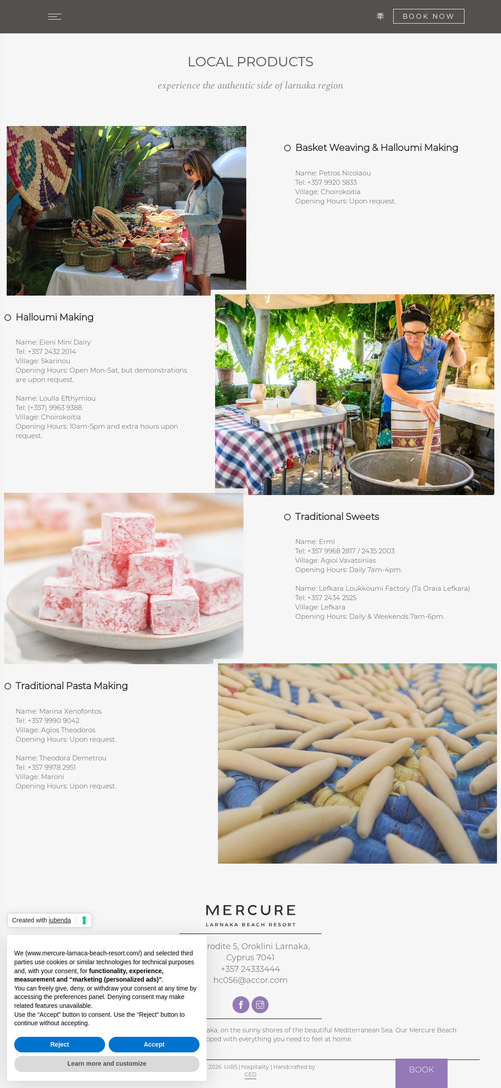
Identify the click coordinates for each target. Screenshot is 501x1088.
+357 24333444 (250, 969)
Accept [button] (154, 1044)
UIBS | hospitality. (246, 1067)
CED (250, 1074)
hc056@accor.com (250, 980)
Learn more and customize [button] (106, 1063)
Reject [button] (59, 1044)
